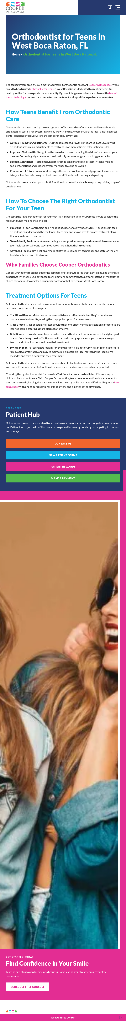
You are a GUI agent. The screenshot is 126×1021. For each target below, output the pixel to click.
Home (16, 54)
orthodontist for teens (49, 88)
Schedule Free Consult (63, 1017)
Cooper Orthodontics (101, 84)
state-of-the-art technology (21, 97)
